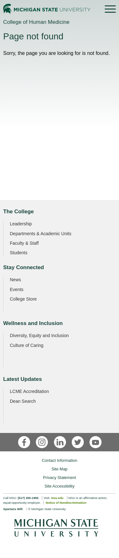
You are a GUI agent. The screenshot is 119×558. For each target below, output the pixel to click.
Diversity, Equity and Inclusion (39, 335)
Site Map (59, 469)
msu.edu (57, 498)
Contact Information (59, 460)
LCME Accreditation (29, 391)
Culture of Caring (26, 345)
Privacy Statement (59, 477)
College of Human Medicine (36, 22)
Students (18, 252)
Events (16, 289)
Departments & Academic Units (40, 233)
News (15, 279)
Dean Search (23, 401)
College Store (23, 299)
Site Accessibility (59, 486)
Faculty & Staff (24, 243)
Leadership (21, 223)
